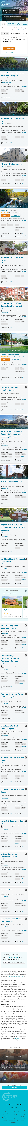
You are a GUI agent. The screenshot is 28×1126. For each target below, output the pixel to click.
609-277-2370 (6, 359)
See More (21, 229)
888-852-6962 (5, 865)
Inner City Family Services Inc (14, 821)
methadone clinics (12, 976)
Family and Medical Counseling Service (9, 727)
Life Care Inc (6, 890)
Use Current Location (11, 12)
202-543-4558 (5, 703)
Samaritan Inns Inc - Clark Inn (12, 119)
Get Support (19, 1104)
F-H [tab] (15, 962)
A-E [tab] (12, 962)
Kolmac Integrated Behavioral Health (9, 855)
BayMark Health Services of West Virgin (13, 560)
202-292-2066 (5, 312)
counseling (3, 978)
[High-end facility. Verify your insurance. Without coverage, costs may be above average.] (14, 356)
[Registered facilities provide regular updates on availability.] (25, 235)
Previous (11, 947)
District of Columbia (12, 957)
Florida (14, 593)
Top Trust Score (16, 33)
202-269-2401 (5, 926)
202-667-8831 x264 (6, 82)
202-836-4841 (5, 896)
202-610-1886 (5, 633)
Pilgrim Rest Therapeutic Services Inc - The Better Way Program (13, 527)
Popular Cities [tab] (6, 962)
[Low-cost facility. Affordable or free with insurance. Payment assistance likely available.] (2, 77)
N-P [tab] (24, 962)
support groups (19, 976)
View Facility (16, 215)
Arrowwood (5, 210)
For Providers (14, 1107)
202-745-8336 (5, 445)
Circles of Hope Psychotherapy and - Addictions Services (10, 658)
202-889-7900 (5, 735)
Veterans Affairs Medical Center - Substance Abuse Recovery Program (12, 434)
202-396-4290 (5, 536)
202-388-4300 (5, 488)
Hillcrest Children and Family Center (14, 758)
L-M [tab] (21, 962)
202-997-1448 (5, 669)
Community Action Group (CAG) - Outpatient (12, 695)
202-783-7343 (5, 171)
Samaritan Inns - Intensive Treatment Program (12, 74)
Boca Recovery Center (10, 355)
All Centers (5, 33)
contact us (17, 1038)
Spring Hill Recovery (8, 610)
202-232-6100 (5, 767)
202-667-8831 (5, 128)
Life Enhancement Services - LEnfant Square (13, 920)
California (9, 593)
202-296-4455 (5, 568)
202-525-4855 (5, 829)
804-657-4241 (6, 215)
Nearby (3, 593)
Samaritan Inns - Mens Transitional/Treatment (11, 304)
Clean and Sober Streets (11, 164)
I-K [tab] (18, 962)
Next (17, 947)
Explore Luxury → (14, 1087)
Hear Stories (9, 1104)
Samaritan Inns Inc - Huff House (12, 258)
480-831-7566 (5, 395)
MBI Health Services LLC (11, 481)
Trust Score (13, 998)
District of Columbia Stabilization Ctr (9, 388)
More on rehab (21, 30)
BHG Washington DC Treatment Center (10, 626)
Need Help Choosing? (8, 52)
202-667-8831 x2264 (6, 267)
